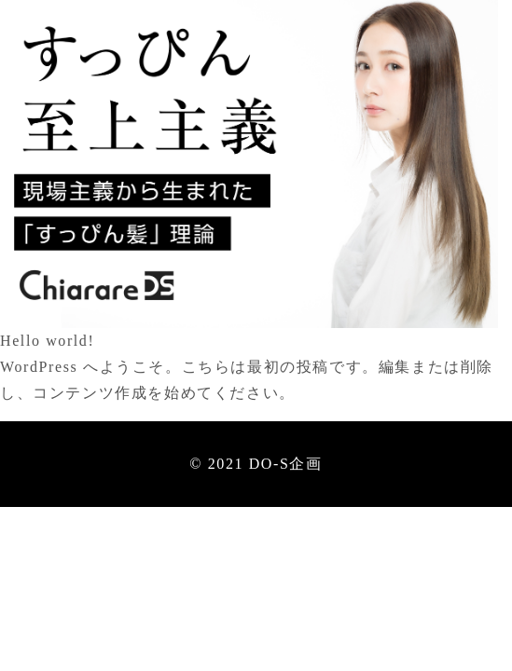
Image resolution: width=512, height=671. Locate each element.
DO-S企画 (286, 464)
